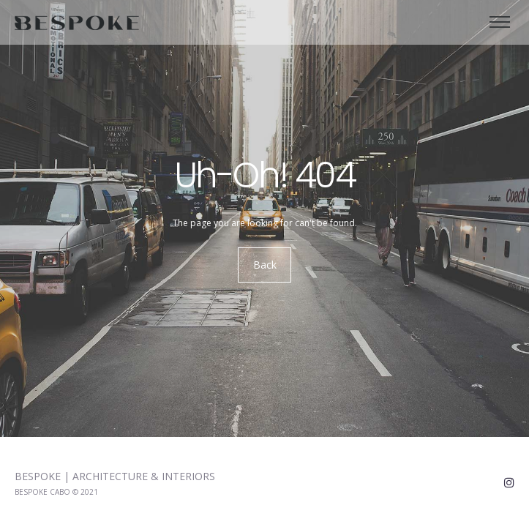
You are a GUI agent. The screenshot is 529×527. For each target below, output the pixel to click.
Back (265, 265)
